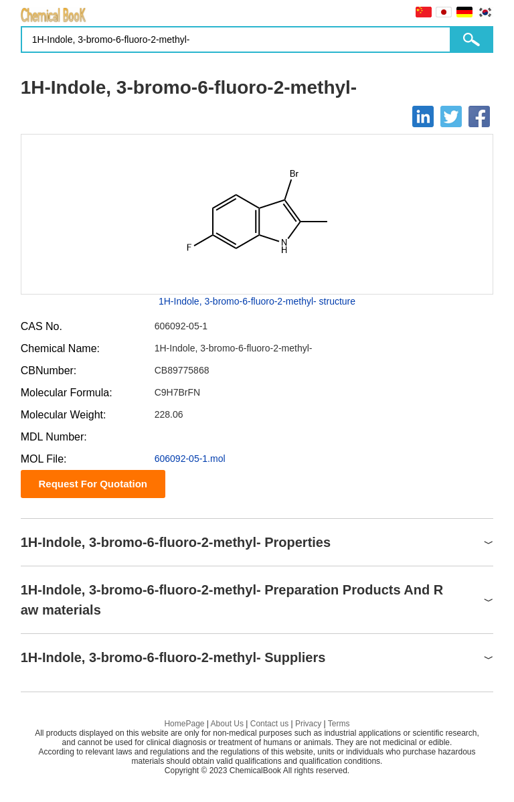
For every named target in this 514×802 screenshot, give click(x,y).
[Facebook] (479, 116)
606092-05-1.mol (190, 458)
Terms (339, 723)
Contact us (269, 723)
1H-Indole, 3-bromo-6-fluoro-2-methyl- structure (257, 301)
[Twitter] (451, 116)
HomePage (184, 723)
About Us (227, 723)
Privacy (308, 723)
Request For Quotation (92, 483)
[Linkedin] (423, 116)
